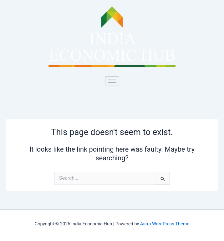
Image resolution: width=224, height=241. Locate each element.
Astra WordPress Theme (164, 224)
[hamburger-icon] (112, 80)
